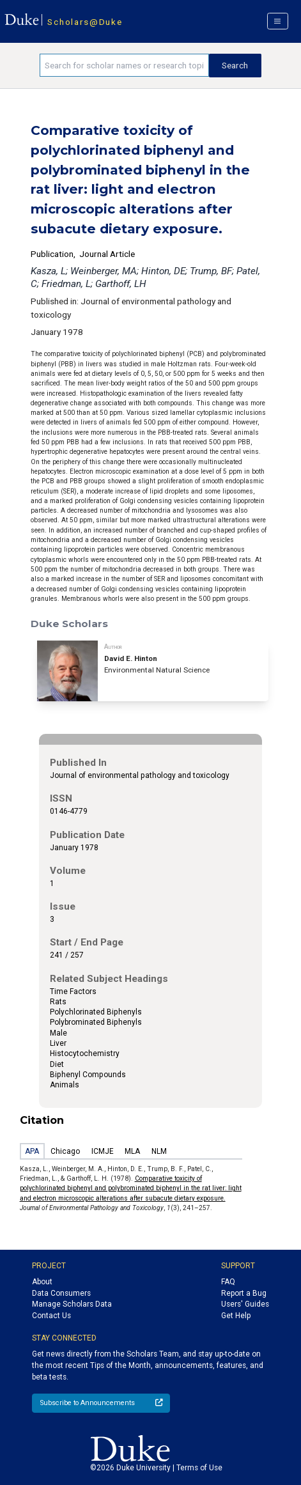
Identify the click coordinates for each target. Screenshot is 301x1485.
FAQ (228, 1281)
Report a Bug (243, 1293)
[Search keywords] (124, 65)
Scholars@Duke (84, 22)
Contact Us (51, 1315)
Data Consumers (61, 1293)
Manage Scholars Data (72, 1304)
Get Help (236, 1315)
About (42, 1281)
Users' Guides (245, 1304)
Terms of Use (199, 1467)
